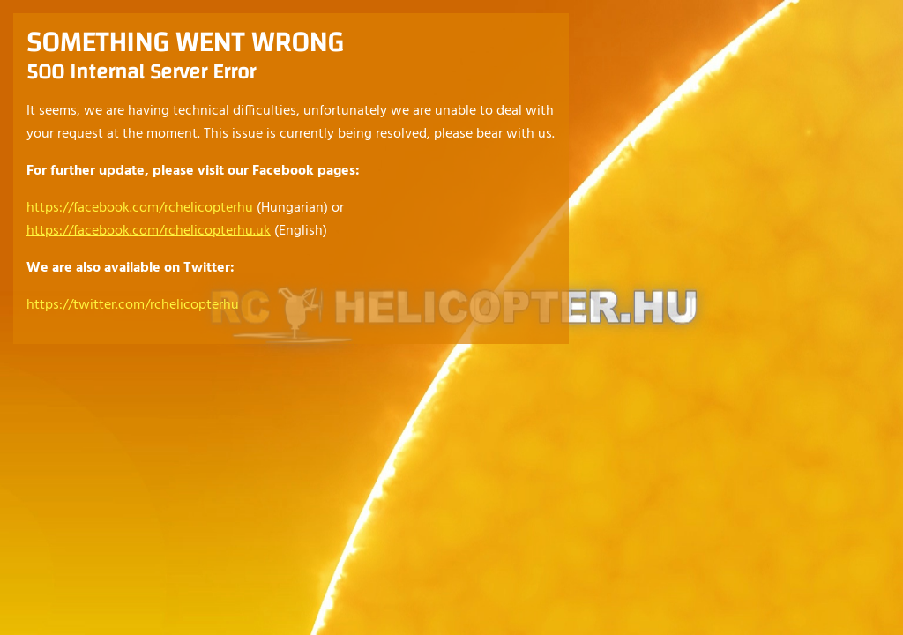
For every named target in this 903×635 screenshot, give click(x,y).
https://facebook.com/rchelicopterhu (139, 208)
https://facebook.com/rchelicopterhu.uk (148, 231)
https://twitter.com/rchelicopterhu (132, 305)
